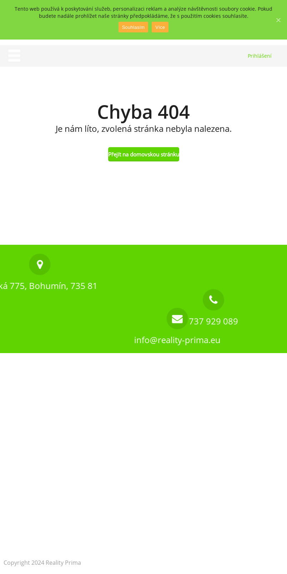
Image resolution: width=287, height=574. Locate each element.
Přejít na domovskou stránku (143, 154)
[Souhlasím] (278, 20)
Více (160, 27)
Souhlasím (133, 27)
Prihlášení (260, 55)
